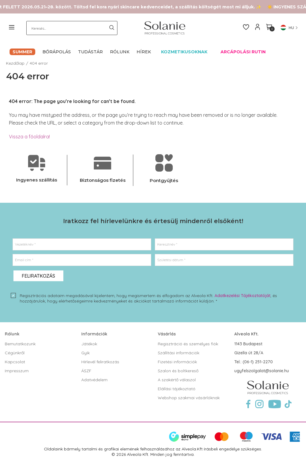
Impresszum (17, 370)
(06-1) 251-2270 (258, 361)
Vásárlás (167, 334)
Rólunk (12, 334)
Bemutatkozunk (20, 344)
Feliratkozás (38, 276)
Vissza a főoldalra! (29, 137)
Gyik (85, 352)
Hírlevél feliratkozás (100, 361)
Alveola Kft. (246, 334)
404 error (39, 63)
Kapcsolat (15, 361)
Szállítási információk (178, 352)
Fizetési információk (177, 361)
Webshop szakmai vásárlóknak (189, 397)
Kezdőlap (15, 63)
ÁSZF (86, 370)
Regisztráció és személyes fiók (188, 344)
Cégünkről (15, 352)
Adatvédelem (94, 379)
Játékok (89, 344)
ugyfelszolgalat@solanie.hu (261, 370)
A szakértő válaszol (177, 379)
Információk (94, 334)
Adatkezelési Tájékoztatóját (242, 295)
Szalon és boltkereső (178, 370)
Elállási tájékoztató (176, 388)
